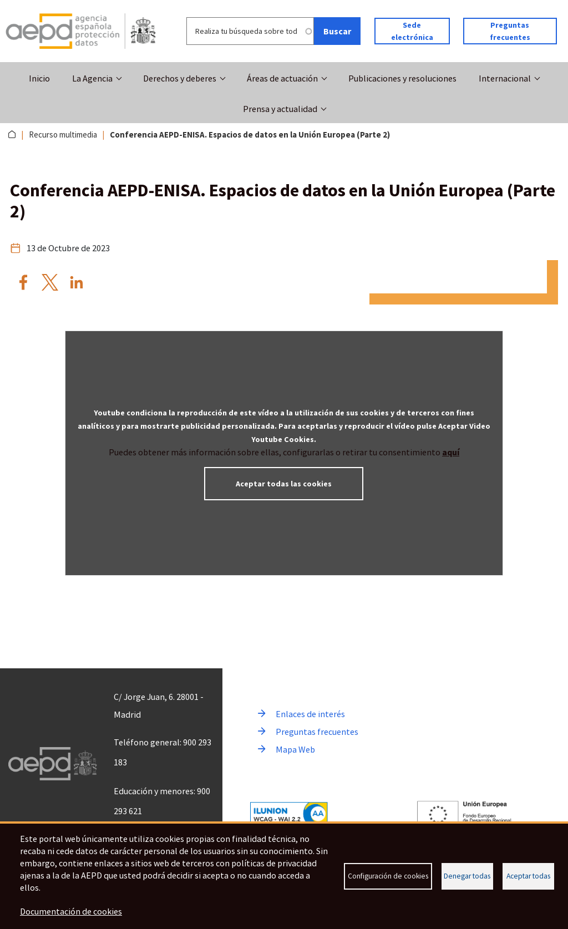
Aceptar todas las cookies (284, 484)
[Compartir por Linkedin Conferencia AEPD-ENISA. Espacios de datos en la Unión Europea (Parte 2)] (76, 282)
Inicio (39, 78)
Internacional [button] (505, 78)
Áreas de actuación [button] (282, 78)
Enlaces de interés (310, 713)
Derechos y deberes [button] (179, 78)
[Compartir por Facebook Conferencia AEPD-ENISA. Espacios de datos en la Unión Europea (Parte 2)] (23, 282)
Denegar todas (467, 876)
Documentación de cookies (71, 911)
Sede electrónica (412, 31)
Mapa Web (295, 749)
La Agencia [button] (92, 78)
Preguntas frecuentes (510, 31)
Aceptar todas (528, 876)
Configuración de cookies (388, 876)
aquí (450, 452)
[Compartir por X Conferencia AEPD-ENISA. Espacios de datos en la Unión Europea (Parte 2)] (50, 282)
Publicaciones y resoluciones (402, 78)
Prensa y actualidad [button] (280, 108)
